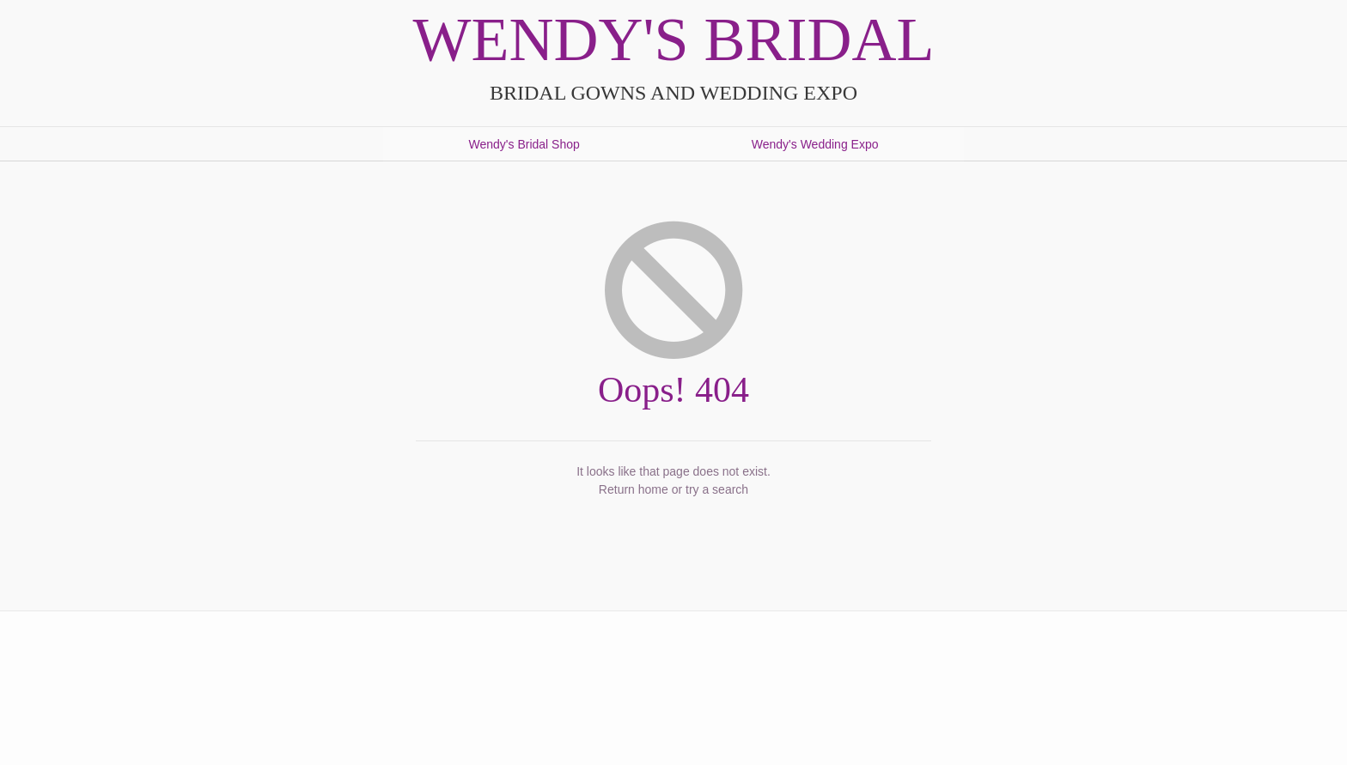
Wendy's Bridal (674, 39)
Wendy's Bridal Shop (524, 144)
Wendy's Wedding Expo (815, 144)
